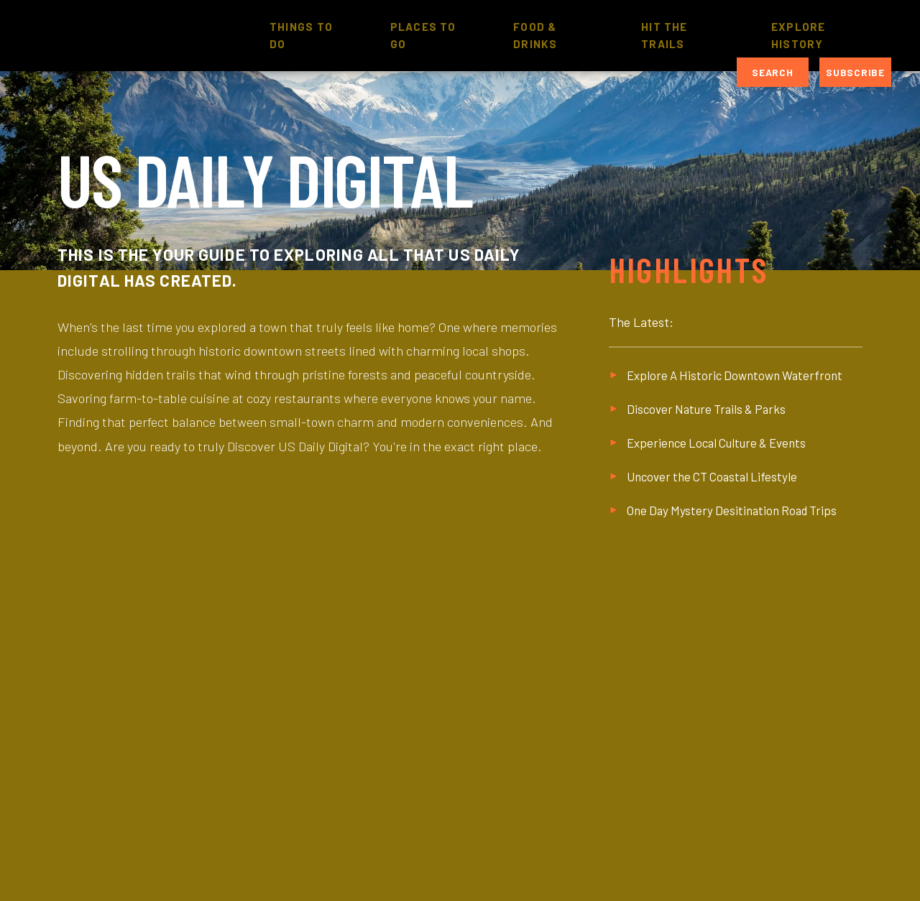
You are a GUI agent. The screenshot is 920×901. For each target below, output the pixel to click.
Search (772, 72)
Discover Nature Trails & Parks (706, 409)
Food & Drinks (535, 35)
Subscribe (855, 72)
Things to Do (301, 35)
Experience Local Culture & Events (716, 442)
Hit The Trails (664, 35)
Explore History (798, 35)
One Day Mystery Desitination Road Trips (732, 510)
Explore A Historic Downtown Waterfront (734, 375)
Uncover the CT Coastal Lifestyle (712, 476)
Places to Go (423, 35)
